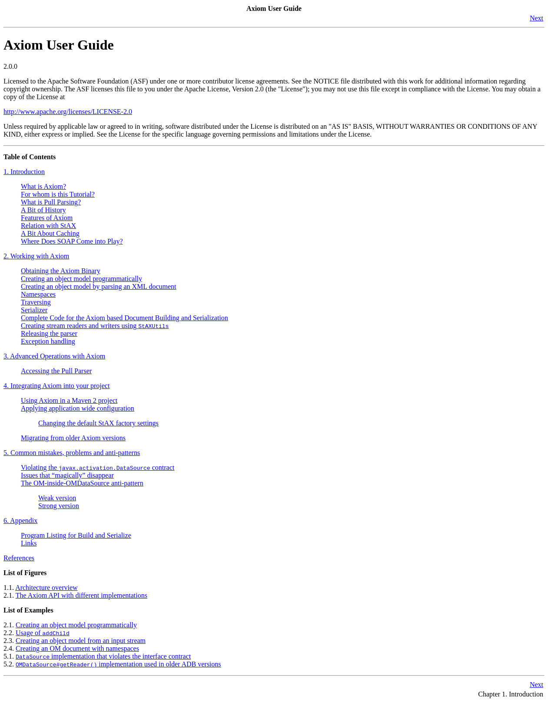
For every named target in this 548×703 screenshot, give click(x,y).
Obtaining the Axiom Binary (60, 271)
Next (536, 18)
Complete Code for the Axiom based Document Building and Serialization (124, 317)
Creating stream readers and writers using (95, 325)
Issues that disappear (67, 475)
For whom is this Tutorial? (58, 194)
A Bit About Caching (50, 233)
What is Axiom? (43, 186)
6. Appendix (20, 520)
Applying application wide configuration (77, 408)
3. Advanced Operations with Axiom (54, 356)
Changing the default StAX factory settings (98, 423)
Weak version (57, 498)
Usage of (43, 632)
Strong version (58, 505)
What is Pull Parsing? (51, 202)
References (18, 558)
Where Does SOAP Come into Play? (72, 241)
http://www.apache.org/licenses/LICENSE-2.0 (67, 111)
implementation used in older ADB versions (118, 664)
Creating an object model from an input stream (81, 640)
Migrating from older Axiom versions (73, 438)
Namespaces (38, 294)
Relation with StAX (48, 225)
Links (29, 543)
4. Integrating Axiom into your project (56, 385)
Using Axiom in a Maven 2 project (69, 400)
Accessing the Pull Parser (56, 371)
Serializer (34, 310)
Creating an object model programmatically (81, 278)
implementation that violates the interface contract (103, 656)
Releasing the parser (49, 333)
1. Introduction (24, 171)
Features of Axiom (47, 217)
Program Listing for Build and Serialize (76, 535)
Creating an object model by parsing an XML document (98, 286)
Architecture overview (46, 587)
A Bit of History (43, 210)
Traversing (36, 302)
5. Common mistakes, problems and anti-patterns (71, 452)
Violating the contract (97, 467)
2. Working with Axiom (36, 256)
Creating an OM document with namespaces (77, 648)
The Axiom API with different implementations (81, 595)
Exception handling (48, 341)
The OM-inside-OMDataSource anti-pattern (82, 483)
